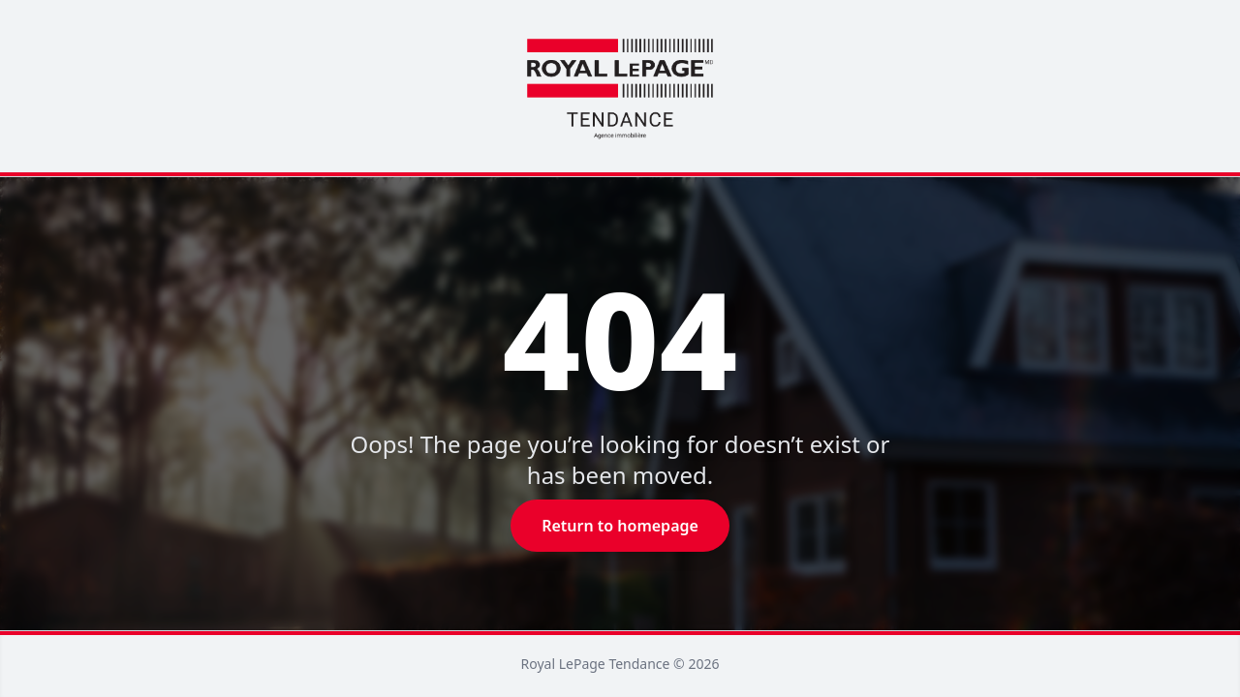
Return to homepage (620, 525)
